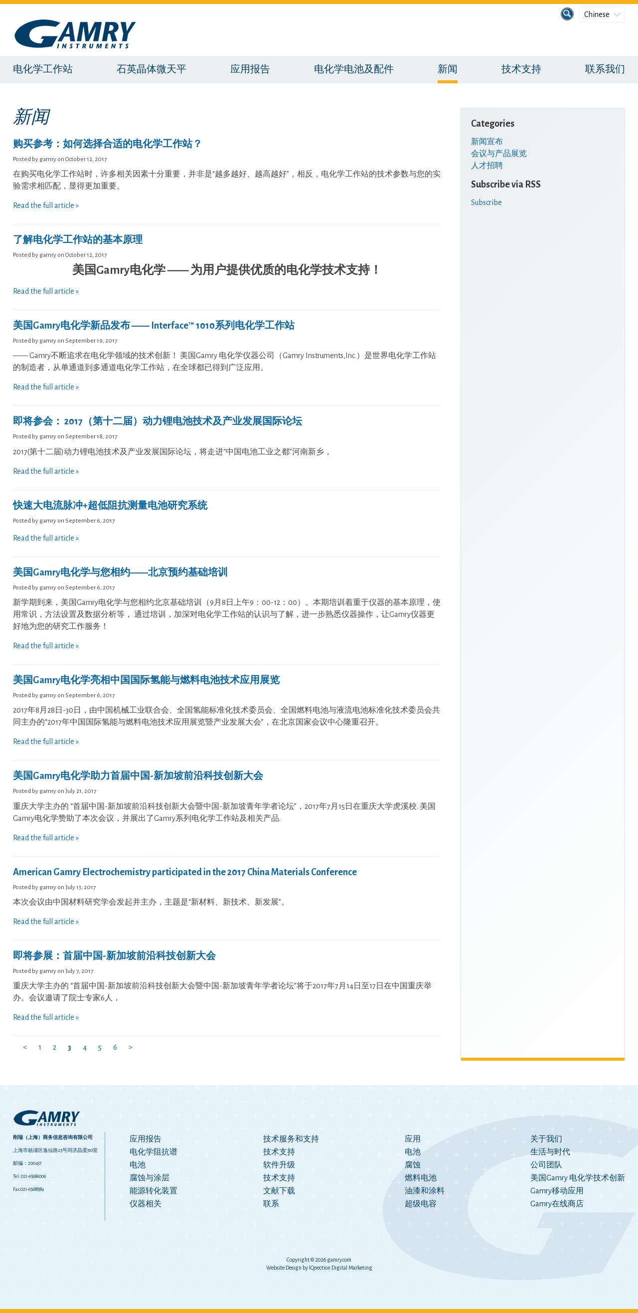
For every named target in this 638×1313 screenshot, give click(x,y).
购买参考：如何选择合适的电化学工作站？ (107, 144)
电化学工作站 (43, 69)
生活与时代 (550, 1152)
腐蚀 (413, 1165)
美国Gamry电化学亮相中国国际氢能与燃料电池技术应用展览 (146, 680)
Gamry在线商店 (557, 1204)
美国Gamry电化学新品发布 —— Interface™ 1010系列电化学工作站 (154, 326)
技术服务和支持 (291, 1139)
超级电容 (421, 1204)
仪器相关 (145, 1204)
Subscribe (486, 202)
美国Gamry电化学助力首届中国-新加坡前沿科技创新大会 (138, 776)
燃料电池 (421, 1178)
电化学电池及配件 (354, 69)
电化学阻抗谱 (153, 1152)
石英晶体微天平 (151, 69)
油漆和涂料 (425, 1191)
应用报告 (250, 69)
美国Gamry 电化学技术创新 (577, 1178)
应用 (413, 1139)
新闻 (448, 69)
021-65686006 (33, 1176)
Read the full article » (46, 205)
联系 (271, 1204)
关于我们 (546, 1139)
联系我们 (605, 69)
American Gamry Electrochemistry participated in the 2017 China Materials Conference (185, 872)
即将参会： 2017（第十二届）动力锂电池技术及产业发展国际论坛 (157, 421)
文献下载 (279, 1191)
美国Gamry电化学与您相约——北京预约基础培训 (120, 572)
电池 (138, 1165)
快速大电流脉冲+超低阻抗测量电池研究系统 (110, 506)
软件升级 (279, 1165)
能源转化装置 (153, 1191)
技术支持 (521, 69)
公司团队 (546, 1165)
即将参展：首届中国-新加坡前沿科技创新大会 (114, 956)
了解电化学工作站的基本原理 (78, 240)
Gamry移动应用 (557, 1191)
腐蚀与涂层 (149, 1178)
